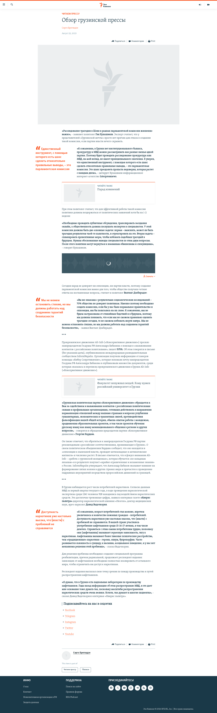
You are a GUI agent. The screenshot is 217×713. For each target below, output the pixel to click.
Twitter (69, 628)
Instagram (70, 622)
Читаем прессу (71, 14)
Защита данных (31, 702)
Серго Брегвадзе (70, 28)
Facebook (70, 610)
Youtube (69, 634)
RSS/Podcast (72, 697)
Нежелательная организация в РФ (40, 697)
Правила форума (74, 692)
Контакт (27, 692)
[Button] (118, 41)
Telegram (70, 616)
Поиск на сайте (73, 687)
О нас (26, 687)
